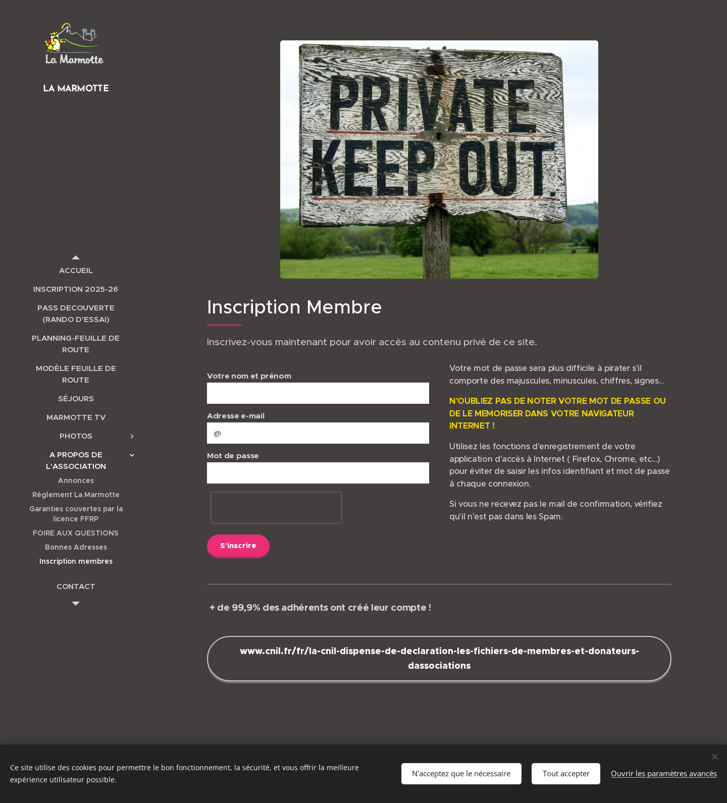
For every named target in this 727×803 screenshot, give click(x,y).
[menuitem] (75, 270)
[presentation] (276, 508)
